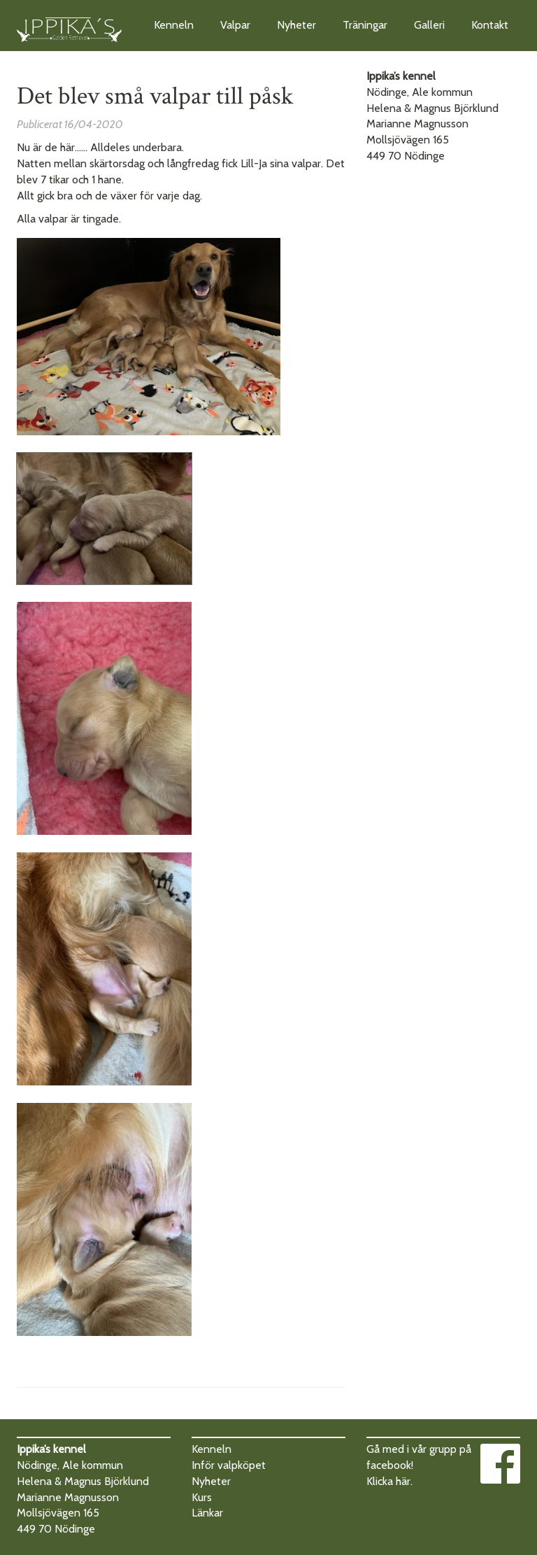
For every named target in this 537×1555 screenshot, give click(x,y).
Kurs (202, 1497)
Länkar (207, 1512)
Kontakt (489, 24)
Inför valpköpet (229, 1465)
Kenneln (174, 24)
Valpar (235, 24)
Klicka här (388, 1481)
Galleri (429, 24)
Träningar (365, 24)
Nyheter (296, 24)
